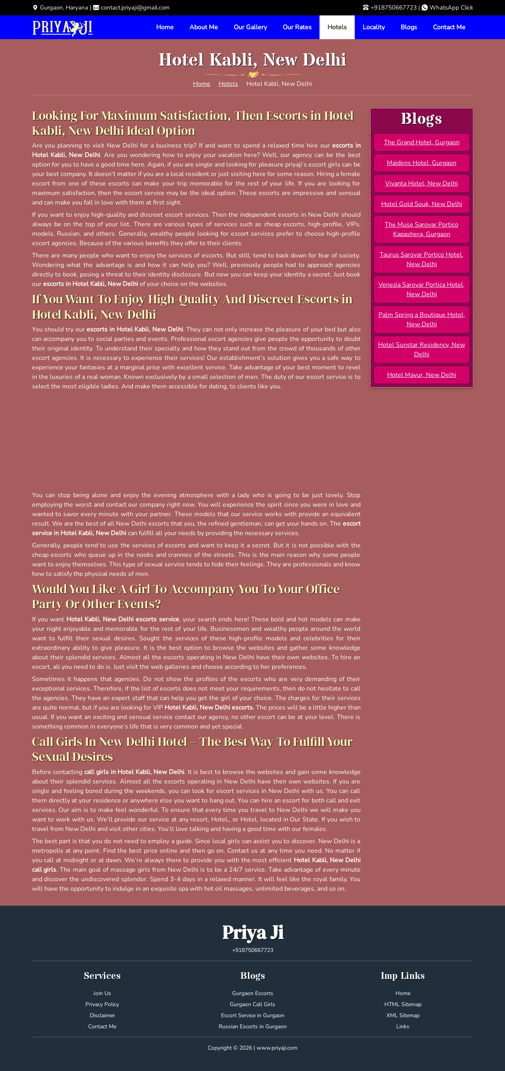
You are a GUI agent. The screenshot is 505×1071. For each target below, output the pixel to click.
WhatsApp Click (451, 7)
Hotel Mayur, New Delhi (421, 375)
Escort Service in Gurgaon (252, 1015)
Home (165, 27)
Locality (374, 27)
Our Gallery (250, 27)
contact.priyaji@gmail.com (135, 7)
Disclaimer (102, 1015)
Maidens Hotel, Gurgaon (421, 163)
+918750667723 (394, 7)
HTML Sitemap (403, 1004)
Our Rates (297, 27)
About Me (203, 27)
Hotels (337, 27)
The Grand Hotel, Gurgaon (422, 142)
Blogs (409, 27)
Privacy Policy (102, 1004)
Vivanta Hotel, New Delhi (421, 183)
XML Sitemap (403, 1015)
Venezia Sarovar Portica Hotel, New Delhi (421, 289)
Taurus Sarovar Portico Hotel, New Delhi (421, 259)
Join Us (102, 993)
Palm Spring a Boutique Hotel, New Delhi (421, 319)
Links (402, 1026)
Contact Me (449, 27)
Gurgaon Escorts (252, 993)
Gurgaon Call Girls (252, 1004)
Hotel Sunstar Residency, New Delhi (421, 350)
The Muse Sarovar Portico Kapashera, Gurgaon (421, 229)
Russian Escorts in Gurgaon (253, 1026)
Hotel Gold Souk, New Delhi (421, 204)
